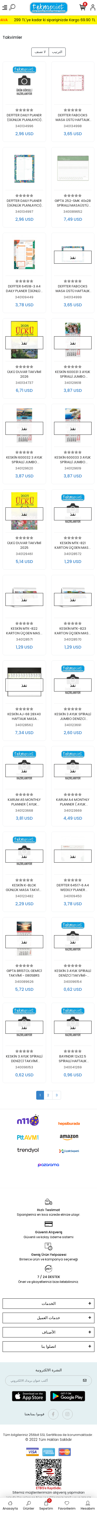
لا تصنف (40, 51)
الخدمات (49, 1303)
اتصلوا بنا (48, 1346)
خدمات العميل (48, 1317)
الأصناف (48, 1332)
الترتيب (57, 51)
